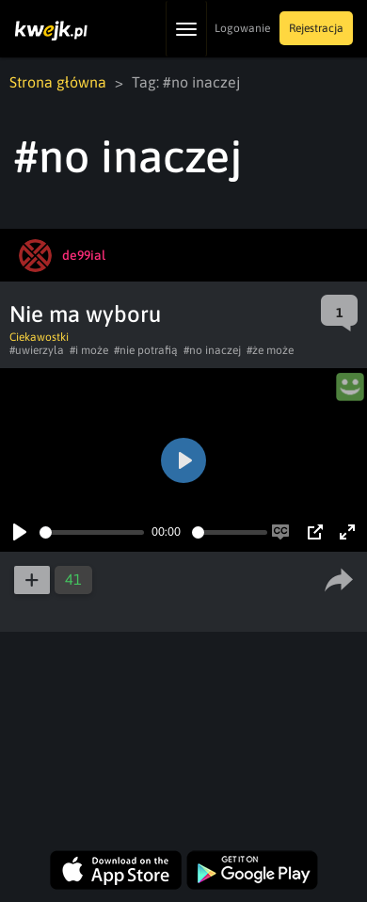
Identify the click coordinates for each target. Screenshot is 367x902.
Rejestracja (316, 28)
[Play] (20, 532)
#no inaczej (212, 350)
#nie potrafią (146, 350)
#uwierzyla (36, 350)
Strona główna (57, 81)
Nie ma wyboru (85, 314)
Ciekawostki (39, 337)
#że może (270, 350)
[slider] (92, 532)
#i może (89, 350)
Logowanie (242, 28)
